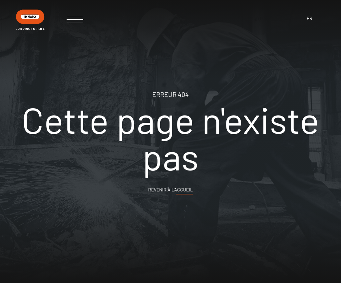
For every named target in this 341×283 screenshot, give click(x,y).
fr (309, 18)
